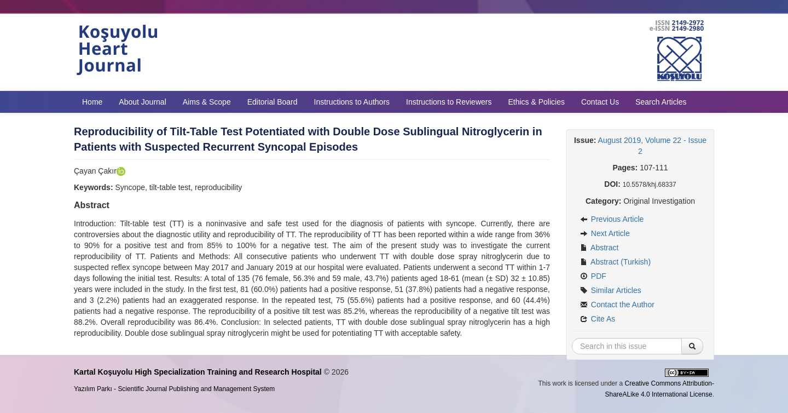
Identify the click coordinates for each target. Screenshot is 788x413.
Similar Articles (610, 290)
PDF (593, 276)
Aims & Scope (207, 101)
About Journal (142, 101)
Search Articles (660, 101)
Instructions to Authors (352, 101)
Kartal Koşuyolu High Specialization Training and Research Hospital (198, 372)
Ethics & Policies (536, 101)
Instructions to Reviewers (448, 101)
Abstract (599, 247)
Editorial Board (272, 101)
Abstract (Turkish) (615, 261)
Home (92, 101)
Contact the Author (617, 304)
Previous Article (612, 219)
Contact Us (600, 101)
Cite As (597, 318)
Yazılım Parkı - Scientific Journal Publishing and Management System (174, 389)
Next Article (605, 233)
